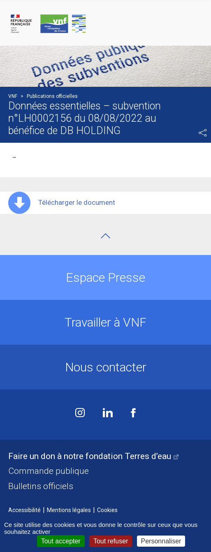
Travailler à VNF (105, 322)
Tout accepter (61, 541)
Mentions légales (69, 510)
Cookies (107, 510)
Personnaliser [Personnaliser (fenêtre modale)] (161, 541)
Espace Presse (105, 277)
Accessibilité (24, 510)
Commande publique (48, 471)
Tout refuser (110, 541)
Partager (203, 133)
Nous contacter (105, 367)
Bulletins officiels (40, 486)
